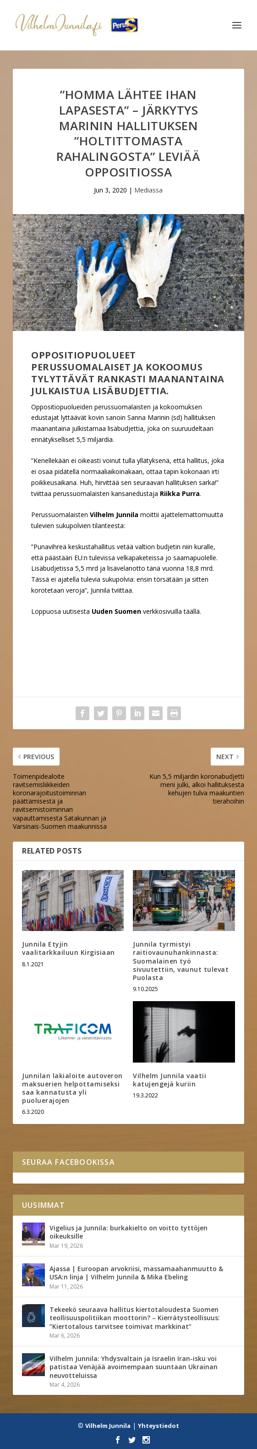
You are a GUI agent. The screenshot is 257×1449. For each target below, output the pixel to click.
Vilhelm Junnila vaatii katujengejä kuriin (169, 1079)
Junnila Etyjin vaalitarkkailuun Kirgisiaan (68, 948)
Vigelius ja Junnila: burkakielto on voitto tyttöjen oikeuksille (128, 1231)
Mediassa (148, 190)
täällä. (192, 611)
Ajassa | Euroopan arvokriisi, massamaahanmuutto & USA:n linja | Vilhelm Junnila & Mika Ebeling (136, 1272)
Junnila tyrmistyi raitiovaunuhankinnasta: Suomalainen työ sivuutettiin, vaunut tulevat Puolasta (181, 961)
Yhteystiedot (158, 1425)
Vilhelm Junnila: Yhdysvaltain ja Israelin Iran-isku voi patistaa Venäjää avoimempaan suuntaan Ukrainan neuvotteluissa (133, 1366)
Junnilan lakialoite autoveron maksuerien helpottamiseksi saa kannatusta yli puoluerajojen (72, 1088)
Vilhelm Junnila (108, 1425)
